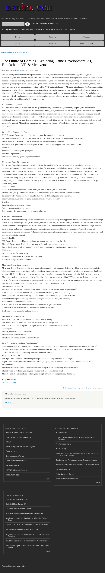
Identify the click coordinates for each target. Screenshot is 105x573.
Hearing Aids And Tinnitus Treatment (19, 432)
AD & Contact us (11, 403)
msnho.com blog (9, 382)
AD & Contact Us (87, 43)
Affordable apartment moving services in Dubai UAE (24, 513)
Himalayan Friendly (63, 469)
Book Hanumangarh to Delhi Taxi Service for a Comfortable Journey (27, 547)
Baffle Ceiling (61, 449)
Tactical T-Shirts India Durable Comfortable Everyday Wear (77, 465)
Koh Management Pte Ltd (15, 456)
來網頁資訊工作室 (12, 475)
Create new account (46, 23)
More (48, 479)
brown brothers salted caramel (67, 479)
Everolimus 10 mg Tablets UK (16, 499)
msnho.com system (18, 566)
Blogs (17, 43)
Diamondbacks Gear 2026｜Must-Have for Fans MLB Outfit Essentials (27, 535)
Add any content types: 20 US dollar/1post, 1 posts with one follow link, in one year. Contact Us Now (38, 29)
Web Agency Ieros (12, 465)
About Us (52, 43)
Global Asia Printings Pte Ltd (16, 461)
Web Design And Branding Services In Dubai (22, 529)
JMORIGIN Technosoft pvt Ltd (16, 470)
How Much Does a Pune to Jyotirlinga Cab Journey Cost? (26, 541)
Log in (35, 23)
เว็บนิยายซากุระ (11, 451)
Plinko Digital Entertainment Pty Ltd (18, 437)
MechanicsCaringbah (64, 444)
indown (8, 442)
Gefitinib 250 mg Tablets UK (16, 504)
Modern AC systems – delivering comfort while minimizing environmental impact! (77, 454)
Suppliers (52, 37)
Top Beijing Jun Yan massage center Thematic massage (76, 460)
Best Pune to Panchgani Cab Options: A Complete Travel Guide (26, 519)
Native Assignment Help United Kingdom (20, 447)
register (86, 388)
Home (17, 37)
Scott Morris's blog (21, 52)
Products (86, 37)
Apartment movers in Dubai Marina (18, 509)
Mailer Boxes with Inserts (65, 474)
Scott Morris (15, 71)
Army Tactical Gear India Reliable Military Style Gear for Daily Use (76, 438)
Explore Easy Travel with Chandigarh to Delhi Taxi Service (27, 525)
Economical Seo (62, 432)
